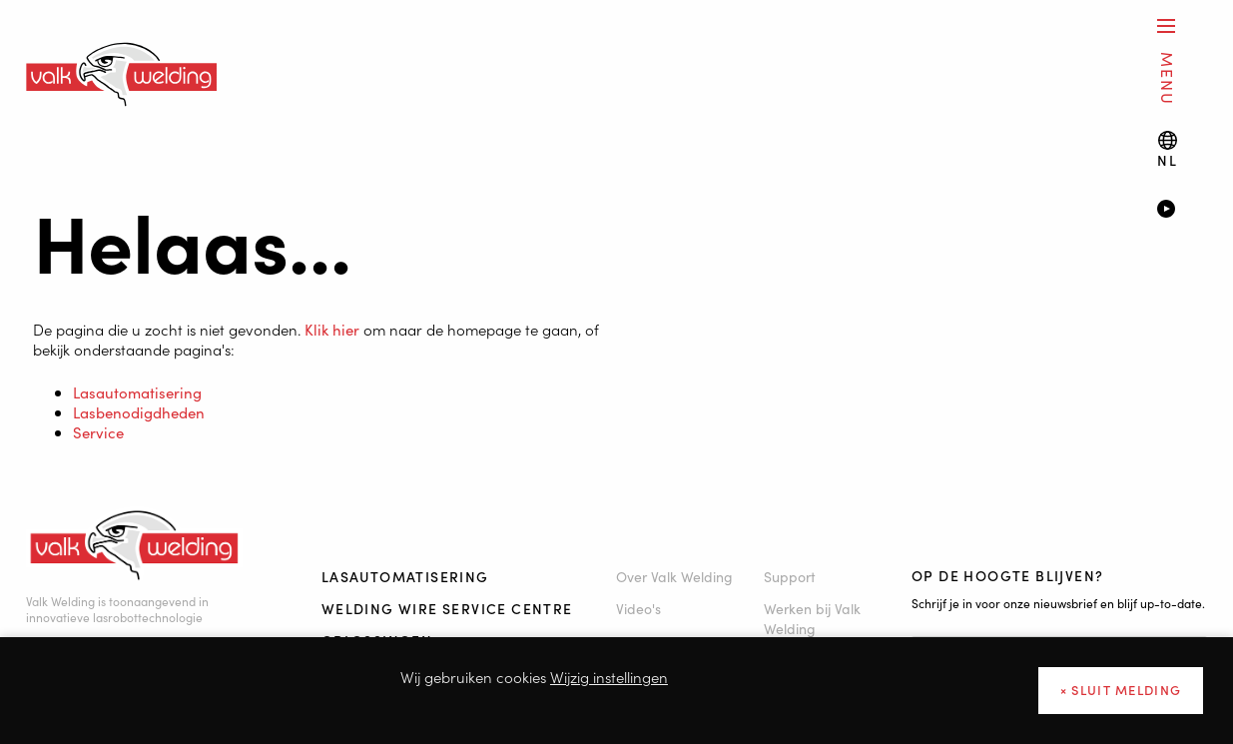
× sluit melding (1121, 689)
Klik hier (332, 329)
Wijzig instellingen (609, 676)
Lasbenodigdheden (139, 411)
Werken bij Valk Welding (812, 618)
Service (98, 431)
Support (790, 576)
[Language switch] (1167, 149)
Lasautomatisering (137, 391)
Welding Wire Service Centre (447, 608)
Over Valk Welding (674, 576)
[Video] (1181, 211)
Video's (638, 608)
